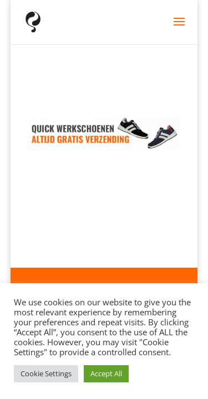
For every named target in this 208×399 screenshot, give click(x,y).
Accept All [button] (106, 373)
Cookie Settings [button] (46, 373)
